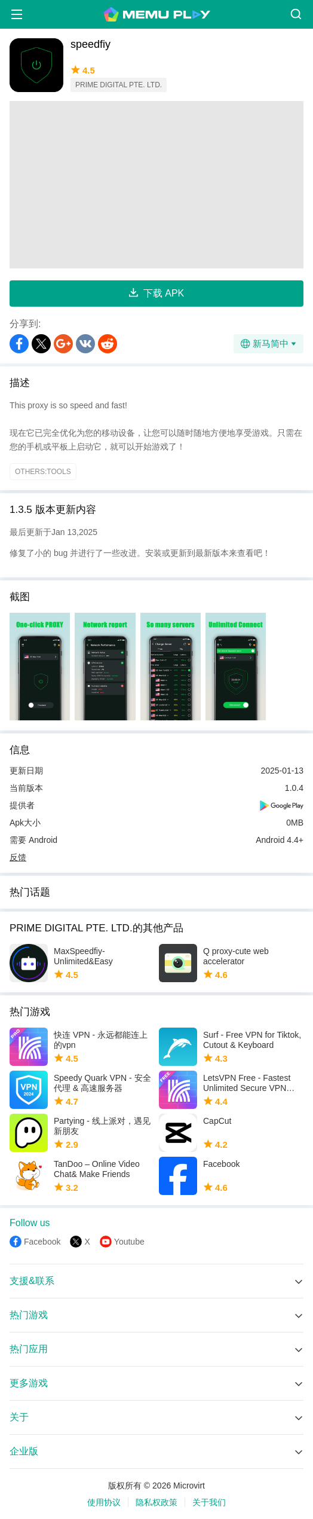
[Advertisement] (156, 184)
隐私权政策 (156, 1502)
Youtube (129, 1241)
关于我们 (209, 1502)
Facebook (42, 1241)
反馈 (18, 857)
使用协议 (104, 1502)
